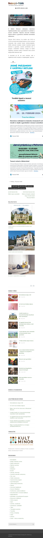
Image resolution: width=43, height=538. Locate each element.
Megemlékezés (14, 494)
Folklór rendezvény (14, 478)
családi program (30, 186)
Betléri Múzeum (22, 186)
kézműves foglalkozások (13, 188)
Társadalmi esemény (15, 509)
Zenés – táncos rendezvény (17, 518)
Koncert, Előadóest (14, 489)
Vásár (11, 514)
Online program (14, 500)
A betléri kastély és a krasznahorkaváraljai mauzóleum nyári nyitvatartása (26, 315)
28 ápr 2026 (22, 327)
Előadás (12, 467)
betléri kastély (14, 186)
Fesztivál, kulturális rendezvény (17, 474)
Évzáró (12, 470)
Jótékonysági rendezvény (16, 483)
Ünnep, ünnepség (14, 512)
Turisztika (12, 511)
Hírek (10, 273)
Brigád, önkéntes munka (16, 461)
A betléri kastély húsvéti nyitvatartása (15, 251)
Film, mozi (12, 476)
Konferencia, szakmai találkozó (17, 490)
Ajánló (12, 15)
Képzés (12, 485)
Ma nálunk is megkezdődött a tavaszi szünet (17, 275)
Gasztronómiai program (16, 479)
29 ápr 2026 (22, 318)
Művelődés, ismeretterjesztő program (19, 496)
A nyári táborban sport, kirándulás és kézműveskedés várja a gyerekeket (26, 333)
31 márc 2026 (22, 372)
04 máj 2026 (22, 297)
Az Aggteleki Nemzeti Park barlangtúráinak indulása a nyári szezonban (26, 324)
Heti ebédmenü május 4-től (25, 294)
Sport (11, 501)
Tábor (11, 507)
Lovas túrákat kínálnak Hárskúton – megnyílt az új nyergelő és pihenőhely (26, 351)
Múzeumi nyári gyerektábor (25, 359)
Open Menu (33, 3)
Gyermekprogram (14, 481)
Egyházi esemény (14, 465)
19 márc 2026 (22, 381)
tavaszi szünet (22, 188)
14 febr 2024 (15, 23)
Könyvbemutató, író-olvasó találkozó (19, 492)
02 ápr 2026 (22, 361)
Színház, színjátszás (15, 503)
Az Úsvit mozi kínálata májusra (26, 304)
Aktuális (10, 223)
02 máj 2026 (22, 306)
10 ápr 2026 (22, 355)
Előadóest (12, 468)
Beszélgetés (13, 459)
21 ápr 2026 (22, 342)
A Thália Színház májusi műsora (26, 340)
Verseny (12, 516)
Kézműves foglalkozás (15, 487)
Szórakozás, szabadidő (16, 505)
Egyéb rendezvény (14, 463)
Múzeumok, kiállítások (15, 498)
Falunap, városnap (14, 472)
